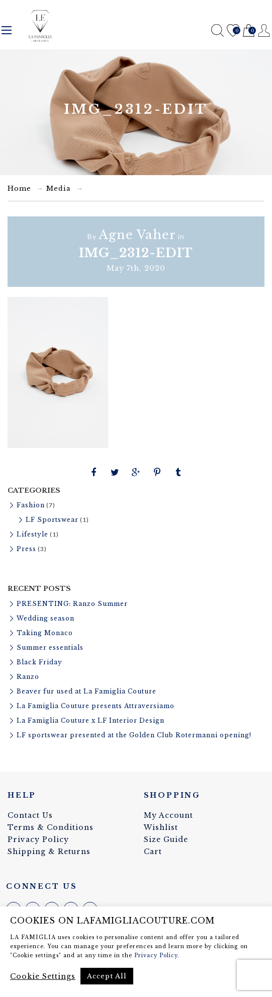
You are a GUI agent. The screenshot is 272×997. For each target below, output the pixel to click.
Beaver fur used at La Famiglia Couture (86, 691)
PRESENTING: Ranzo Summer (72, 603)
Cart (248, 31)
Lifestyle (32, 534)
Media (58, 188)
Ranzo (28, 676)
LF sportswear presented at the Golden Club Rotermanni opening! (134, 735)
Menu (7, 30)
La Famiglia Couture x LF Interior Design (90, 720)
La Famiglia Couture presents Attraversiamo (95, 706)
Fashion (31, 505)
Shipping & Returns (49, 851)
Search (217, 30)
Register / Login (264, 30)
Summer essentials (50, 647)
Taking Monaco (45, 633)
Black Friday (39, 662)
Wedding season (45, 618)
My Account (168, 815)
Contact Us (30, 815)
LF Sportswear (52, 519)
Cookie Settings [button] (42, 976)
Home (19, 188)
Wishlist (233, 31)
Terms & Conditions (51, 827)
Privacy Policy (38, 839)
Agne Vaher (137, 234)
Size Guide (166, 839)
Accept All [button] (107, 976)
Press (26, 549)
